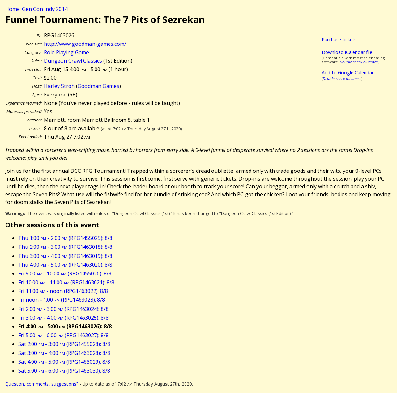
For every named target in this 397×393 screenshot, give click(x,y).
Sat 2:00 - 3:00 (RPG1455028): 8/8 (64, 344)
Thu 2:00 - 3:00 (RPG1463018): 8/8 (65, 246)
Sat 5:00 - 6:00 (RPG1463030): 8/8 (64, 370)
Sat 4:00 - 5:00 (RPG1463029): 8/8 (64, 361)
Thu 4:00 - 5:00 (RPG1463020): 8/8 (65, 264)
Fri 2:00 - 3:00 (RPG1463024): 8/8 (63, 308)
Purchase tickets (339, 39)
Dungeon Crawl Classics (73, 60)
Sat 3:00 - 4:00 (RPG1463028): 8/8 (64, 353)
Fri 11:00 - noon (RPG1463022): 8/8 (63, 291)
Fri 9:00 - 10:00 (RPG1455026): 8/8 (64, 273)
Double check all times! (359, 61)
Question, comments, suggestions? (41, 384)
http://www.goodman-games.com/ (85, 43)
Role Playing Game (66, 52)
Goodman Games (98, 86)
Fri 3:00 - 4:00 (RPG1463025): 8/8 (63, 317)
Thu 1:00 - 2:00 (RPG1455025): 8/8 (65, 238)
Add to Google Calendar (348, 73)
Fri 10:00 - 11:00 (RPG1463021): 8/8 (66, 282)
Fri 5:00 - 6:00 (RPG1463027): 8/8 (63, 335)
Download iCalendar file (347, 52)
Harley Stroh (59, 86)
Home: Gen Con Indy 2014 (36, 9)
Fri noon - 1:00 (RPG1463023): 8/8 (61, 299)
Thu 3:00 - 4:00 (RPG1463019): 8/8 (65, 256)
